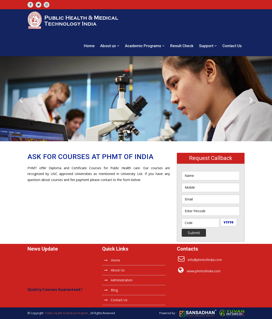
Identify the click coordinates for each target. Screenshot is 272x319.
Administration (118, 280)
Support (208, 45)
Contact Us (232, 45)
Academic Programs (145, 45)
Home (89, 45)
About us (109, 45)
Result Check (181, 45)
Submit (194, 232)
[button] (20, 98)
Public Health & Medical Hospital (66, 313)
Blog (111, 290)
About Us (114, 270)
